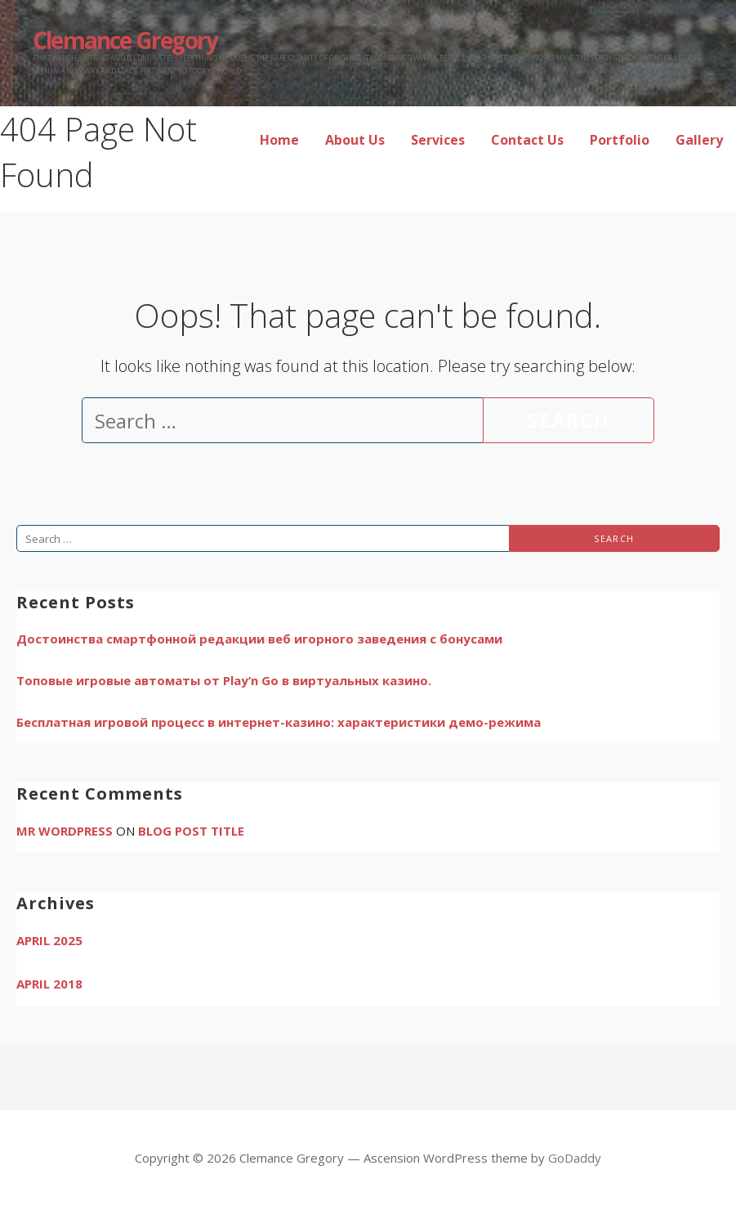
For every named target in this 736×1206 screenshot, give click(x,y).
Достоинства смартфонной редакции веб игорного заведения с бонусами (259, 638)
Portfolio (619, 140)
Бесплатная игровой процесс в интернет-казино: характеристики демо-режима (278, 722)
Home (279, 140)
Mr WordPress (64, 831)
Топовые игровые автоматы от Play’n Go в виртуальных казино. (223, 680)
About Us (355, 140)
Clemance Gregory (125, 40)
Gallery (699, 140)
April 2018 (49, 983)
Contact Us (527, 140)
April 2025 (49, 940)
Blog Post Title (191, 831)
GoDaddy (574, 1158)
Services (438, 140)
